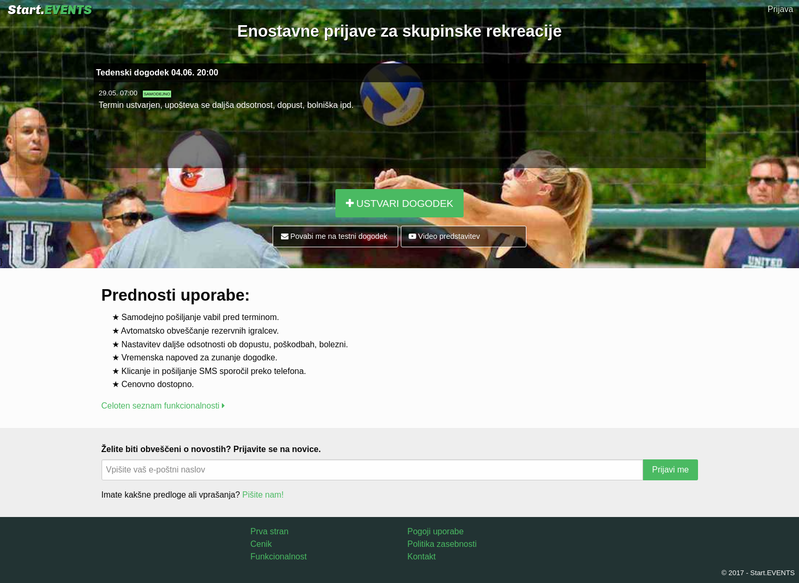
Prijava (780, 9)
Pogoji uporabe (436, 531)
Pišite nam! (263, 494)
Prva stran (270, 531)
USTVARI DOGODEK (399, 203)
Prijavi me (670, 469)
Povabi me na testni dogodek (334, 236)
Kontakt (422, 556)
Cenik (261, 544)
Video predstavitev (444, 236)
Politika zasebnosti (442, 544)
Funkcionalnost (279, 556)
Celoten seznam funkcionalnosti (163, 405)
